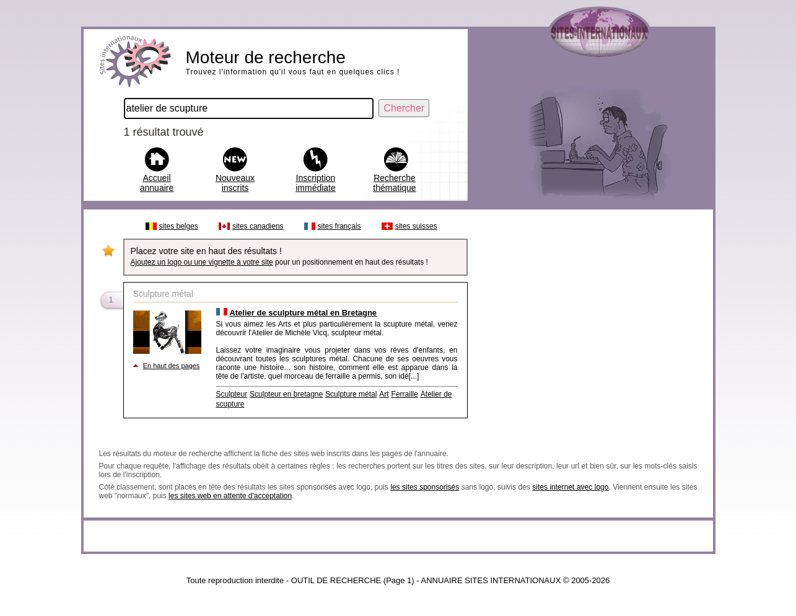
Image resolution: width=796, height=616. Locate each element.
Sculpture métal (351, 394)
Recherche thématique (394, 183)
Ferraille (404, 394)
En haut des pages (171, 365)
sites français (339, 226)
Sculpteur (232, 394)
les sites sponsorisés (424, 487)
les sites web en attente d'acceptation (230, 495)
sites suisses (416, 226)
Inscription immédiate (315, 183)
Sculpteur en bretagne (286, 394)
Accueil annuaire (157, 183)
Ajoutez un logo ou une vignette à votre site (202, 262)
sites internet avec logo (570, 487)
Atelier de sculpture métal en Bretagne (303, 312)
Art (383, 394)
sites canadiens (258, 226)
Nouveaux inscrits (235, 183)
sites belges (178, 226)
